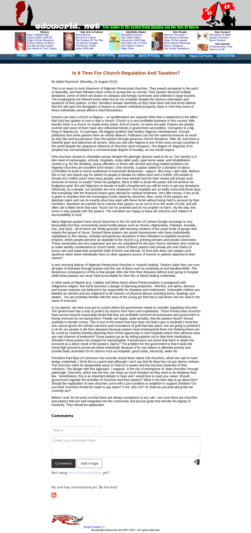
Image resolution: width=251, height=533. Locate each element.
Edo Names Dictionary (176, 37)
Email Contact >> (94, 527)
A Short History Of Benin (40, 43)
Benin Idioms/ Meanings (177, 43)
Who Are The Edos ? (175, 34)
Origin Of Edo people (175, 40)
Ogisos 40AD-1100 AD (39, 37)
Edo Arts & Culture (86, 37)
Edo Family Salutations (177, 48)
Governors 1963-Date (134, 40)
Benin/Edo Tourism (132, 34)
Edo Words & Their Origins (42, 48)
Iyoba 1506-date (85, 48)
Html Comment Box (84, 473)
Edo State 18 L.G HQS (134, 43)
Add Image (89, 463)
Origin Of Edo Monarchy (40, 40)
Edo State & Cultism (133, 45)
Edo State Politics (131, 37)
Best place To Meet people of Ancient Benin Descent (220, 37)
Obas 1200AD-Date (38, 34)
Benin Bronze (83, 34)
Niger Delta (128, 48)
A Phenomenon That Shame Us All (221, 48)
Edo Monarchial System (40, 45)
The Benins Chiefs (86, 45)
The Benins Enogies (87, 43)
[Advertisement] (118, 11)
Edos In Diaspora (173, 45)
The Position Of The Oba (89, 40)
